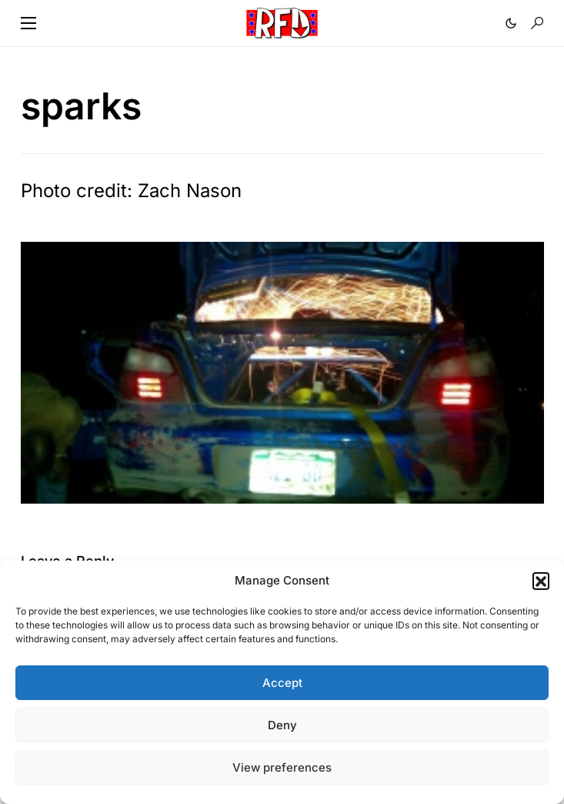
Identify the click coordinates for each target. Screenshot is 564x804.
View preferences (282, 767)
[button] (541, 580)
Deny (282, 725)
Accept (282, 682)
